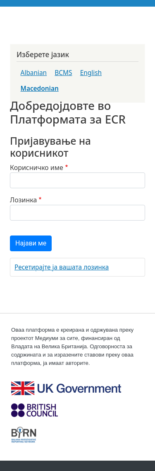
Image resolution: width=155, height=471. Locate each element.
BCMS (63, 72)
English (91, 72)
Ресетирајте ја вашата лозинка (61, 267)
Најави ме (30, 243)
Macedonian (40, 88)
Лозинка (23, 199)
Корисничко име (36, 167)
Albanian (34, 72)
